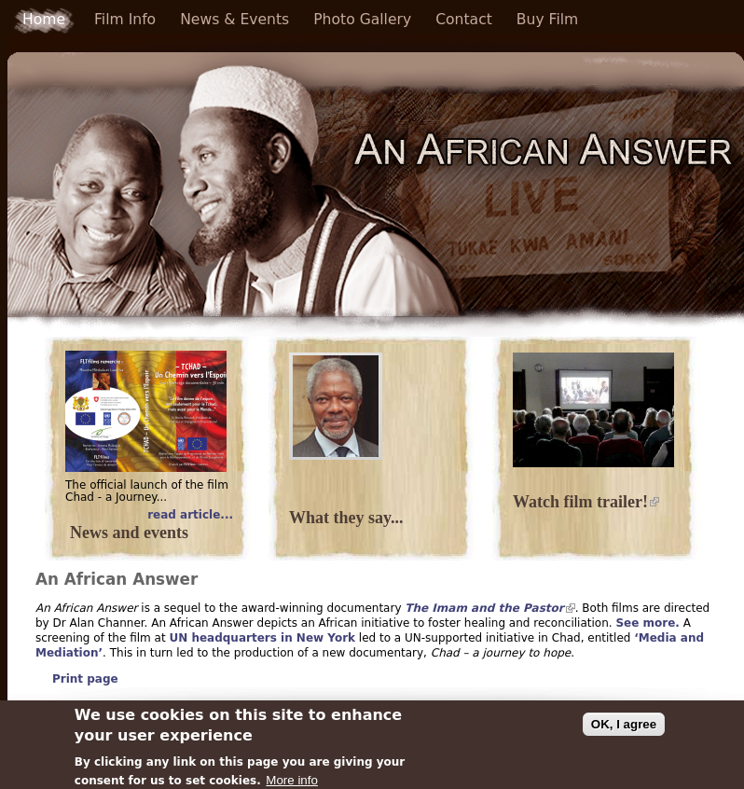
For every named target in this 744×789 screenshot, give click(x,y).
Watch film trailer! (586, 501)
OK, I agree (623, 729)
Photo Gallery (362, 19)
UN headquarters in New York (262, 637)
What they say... (346, 517)
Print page (85, 678)
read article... (190, 515)
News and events (129, 532)
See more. (647, 623)
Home (43, 19)
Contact (463, 19)
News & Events (234, 19)
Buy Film (547, 19)
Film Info (125, 19)
